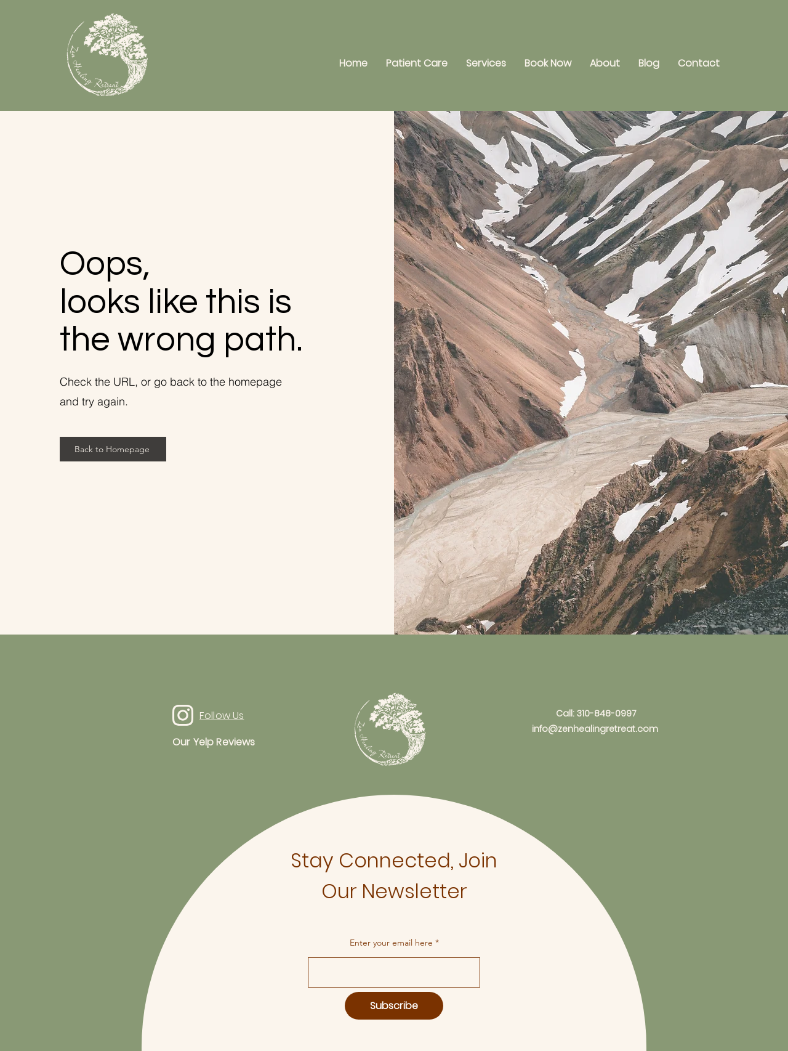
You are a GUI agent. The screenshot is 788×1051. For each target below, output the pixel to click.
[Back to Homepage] (113, 449)
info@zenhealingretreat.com (595, 729)
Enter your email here (391, 942)
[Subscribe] (394, 1006)
